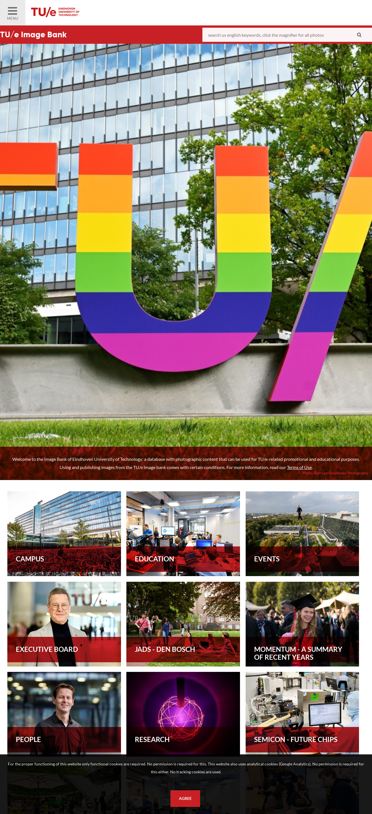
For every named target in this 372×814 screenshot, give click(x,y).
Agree (185, 798)
